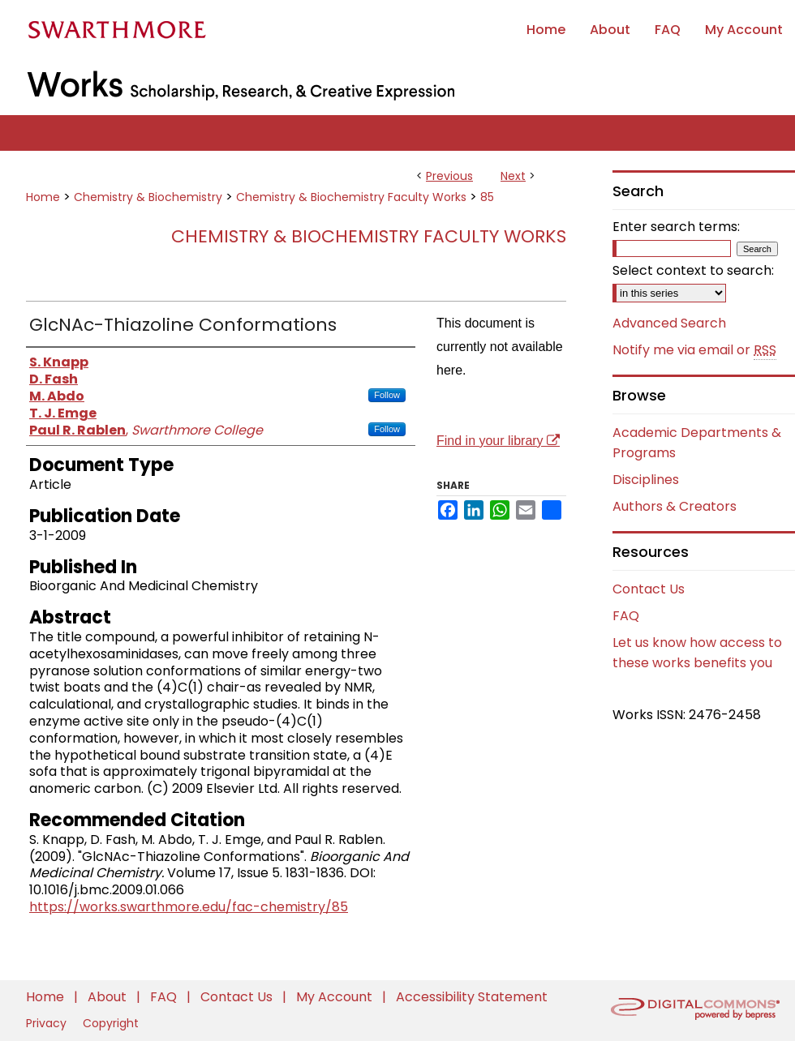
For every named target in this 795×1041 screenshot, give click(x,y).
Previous (449, 176)
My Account (336, 996)
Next (513, 176)
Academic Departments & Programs (696, 442)
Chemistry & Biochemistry (148, 197)
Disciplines (645, 479)
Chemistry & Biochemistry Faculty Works (351, 197)
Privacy (48, 1023)
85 (487, 197)
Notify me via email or (694, 350)
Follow (387, 395)
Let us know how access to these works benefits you (697, 652)
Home (43, 197)
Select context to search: (693, 270)
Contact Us (648, 589)
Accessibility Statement (472, 996)
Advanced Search (669, 323)
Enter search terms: (676, 226)
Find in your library (498, 441)
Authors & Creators (674, 506)
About (109, 996)
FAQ (625, 615)
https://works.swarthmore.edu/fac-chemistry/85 (188, 906)
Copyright (111, 1023)
